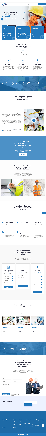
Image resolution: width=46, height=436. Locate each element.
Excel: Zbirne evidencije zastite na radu (7, 330)
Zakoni (19, 424)
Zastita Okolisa (37, 222)
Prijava (28, 404)
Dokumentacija (33, 4)
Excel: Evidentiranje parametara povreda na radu (37, 330)
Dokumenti (14, 427)
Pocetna (14, 4)
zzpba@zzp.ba (42, 1)
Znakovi (19, 421)
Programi (7, 232)
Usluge (23, 4)
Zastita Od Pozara (24, 222)
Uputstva (20, 419)
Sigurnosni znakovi (38, 232)
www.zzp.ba (26, 434)
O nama (19, 4)
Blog (28, 4)
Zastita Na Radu (9, 222)
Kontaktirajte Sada (23, 154)
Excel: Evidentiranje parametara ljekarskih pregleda (22, 330)
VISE (4, 37)
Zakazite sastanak (6, 394)
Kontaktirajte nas (8, 287)
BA (2, 1)
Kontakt (19, 426)
